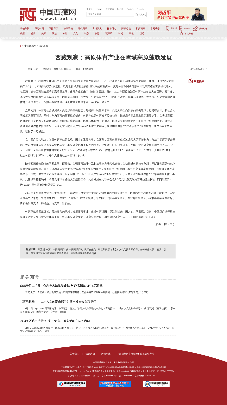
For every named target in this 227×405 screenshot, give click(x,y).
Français (140, 9)
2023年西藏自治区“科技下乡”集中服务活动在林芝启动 (55, 320)
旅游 (65, 33)
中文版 (90, 9)
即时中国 (39, 28)
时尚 (120, 33)
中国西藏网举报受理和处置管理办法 (135, 353)
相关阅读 (29, 277)
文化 (75, 33)
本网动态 (155, 28)
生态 (86, 33)
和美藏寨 (140, 28)
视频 (33, 33)
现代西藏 (82, 28)
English (120, 9)
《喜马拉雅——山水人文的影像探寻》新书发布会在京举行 (58, 301)
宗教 (131, 33)
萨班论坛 (126, 28)
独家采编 (68, 28)
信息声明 (90, 353)
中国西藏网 (30, 45)
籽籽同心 (111, 28)
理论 (142, 33)
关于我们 (74, 353)
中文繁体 (110, 9)
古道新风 (97, 28)
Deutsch (130, 9)
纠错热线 (106, 353)
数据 (22, 33)
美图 (43, 33)
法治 (54, 33)
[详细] (145, 292)
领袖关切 (24, 28)
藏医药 (108, 33)
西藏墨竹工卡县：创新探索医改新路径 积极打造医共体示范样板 (61, 285)
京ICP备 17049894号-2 (124, 376)
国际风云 (53, 28)
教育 (97, 33)
